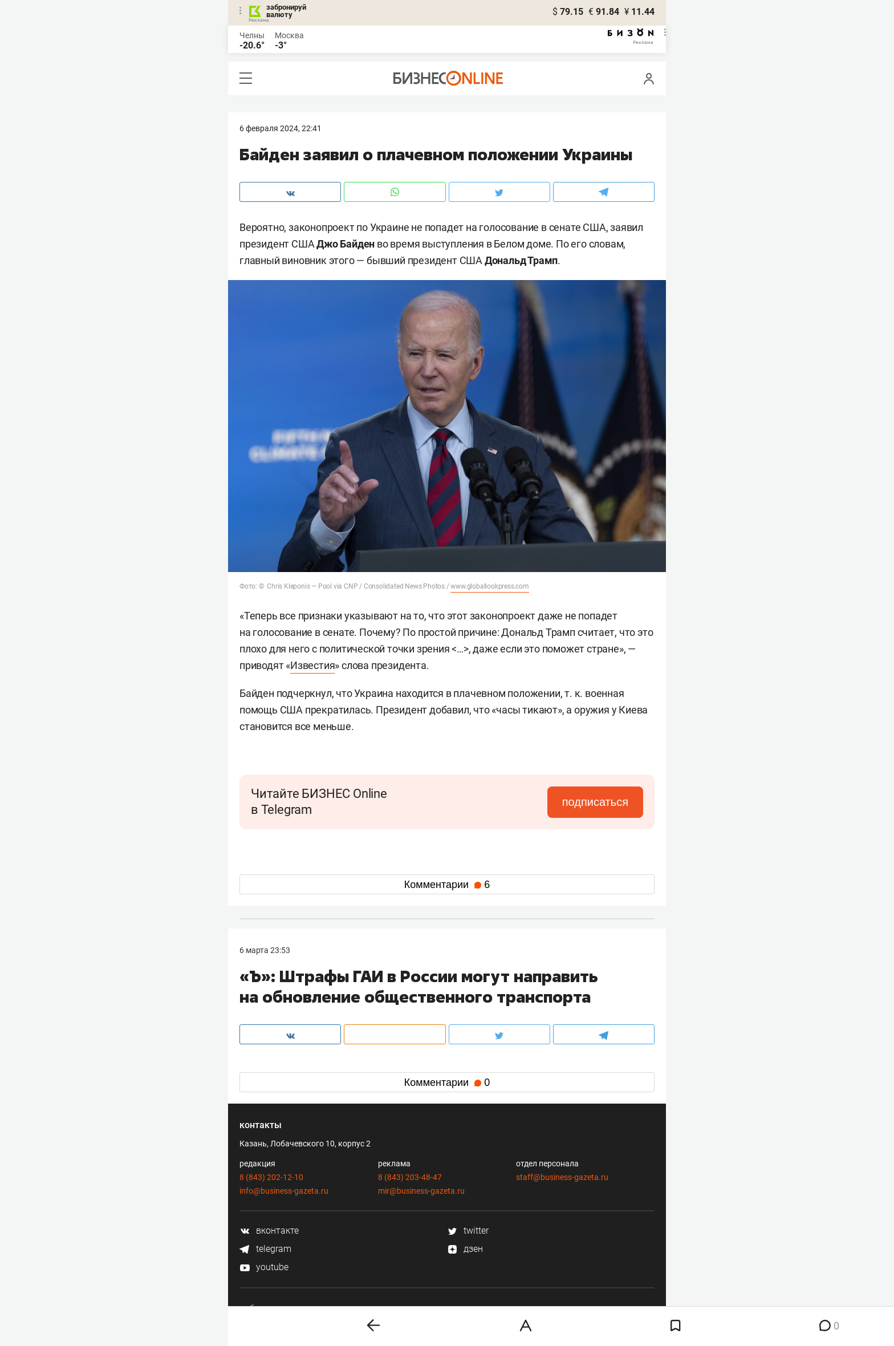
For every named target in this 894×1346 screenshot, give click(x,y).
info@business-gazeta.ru (283, 1190)
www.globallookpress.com (489, 586)
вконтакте (269, 1230)
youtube (263, 1267)
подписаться (595, 802)
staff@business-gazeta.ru (562, 1177)
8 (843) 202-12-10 (271, 1177)
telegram (265, 1248)
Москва (289, 35)
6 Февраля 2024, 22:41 (280, 128)
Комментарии (447, 884)
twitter (468, 1230)
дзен (465, 1248)
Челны (252, 35)
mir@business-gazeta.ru (421, 1190)
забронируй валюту (286, 10)
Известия (312, 665)
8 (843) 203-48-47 (410, 1177)
